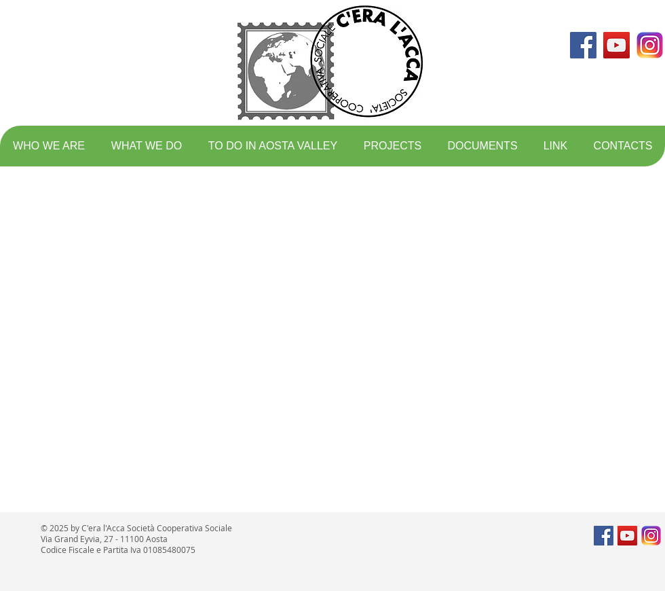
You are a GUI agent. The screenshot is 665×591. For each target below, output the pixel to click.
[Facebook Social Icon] (583, 45)
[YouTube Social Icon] (616, 45)
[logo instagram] (649, 45)
